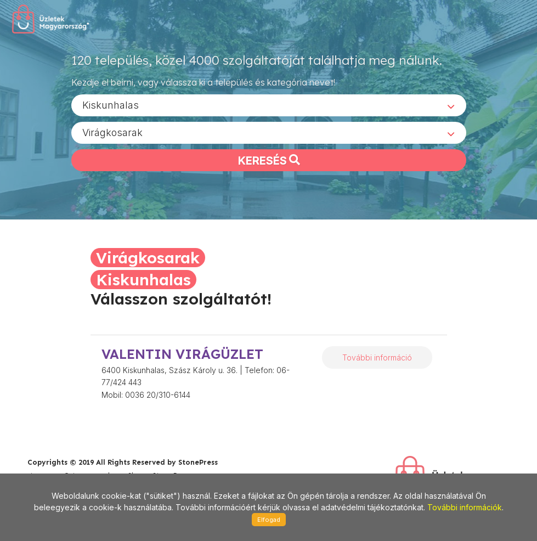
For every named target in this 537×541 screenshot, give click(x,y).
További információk (464, 507)
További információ (377, 357)
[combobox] (268, 105)
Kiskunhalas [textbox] (110, 104)
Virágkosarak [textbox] (112, 132)
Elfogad (268, 519)
